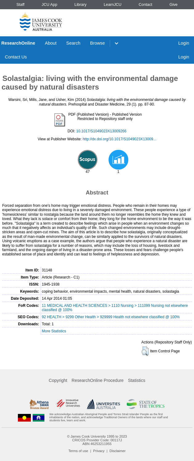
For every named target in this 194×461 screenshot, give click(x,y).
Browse (97, 43)
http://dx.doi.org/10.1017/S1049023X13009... (119, 139)
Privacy (99, 451)
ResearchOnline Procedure (98, 380)
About (51, 43)
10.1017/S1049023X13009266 (101, 131)
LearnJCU (113, 4)
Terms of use (78, 451)
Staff (20, 4)
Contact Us (16, 56)
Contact (145, 4)
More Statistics (54, 331)
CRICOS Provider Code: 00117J (97, 440)
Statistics (136, 380)
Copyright (58, 380)
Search (73, 43)
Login (183, 43)
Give (173, 4)
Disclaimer (117, 451)
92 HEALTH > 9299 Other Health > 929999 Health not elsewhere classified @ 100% (111, 317)
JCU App (49, 4)
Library (80, 4)
